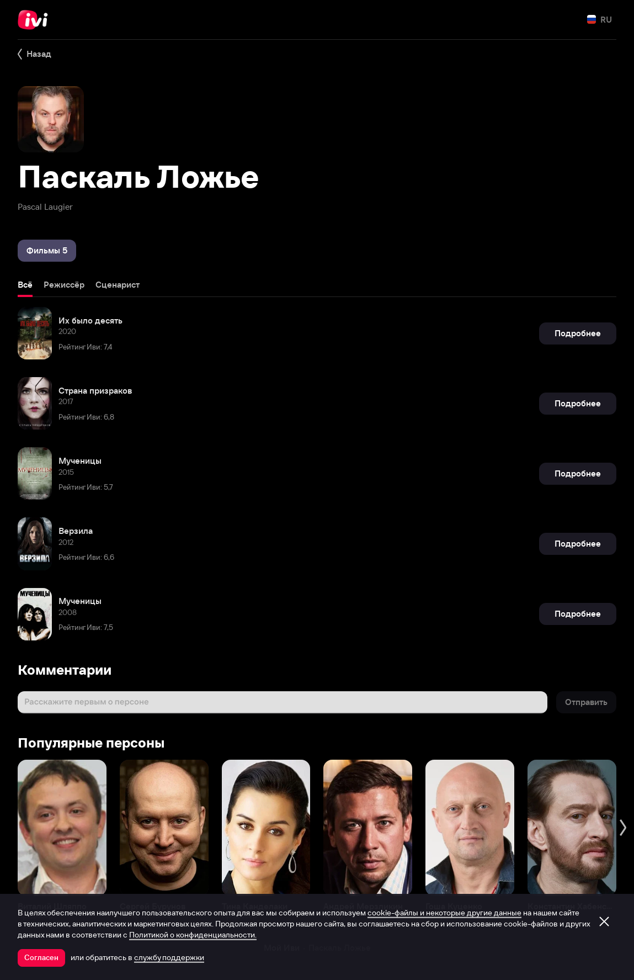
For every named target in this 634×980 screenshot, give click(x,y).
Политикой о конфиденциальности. (193, 934)
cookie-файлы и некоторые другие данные (444, 912)
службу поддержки (169, 957)
